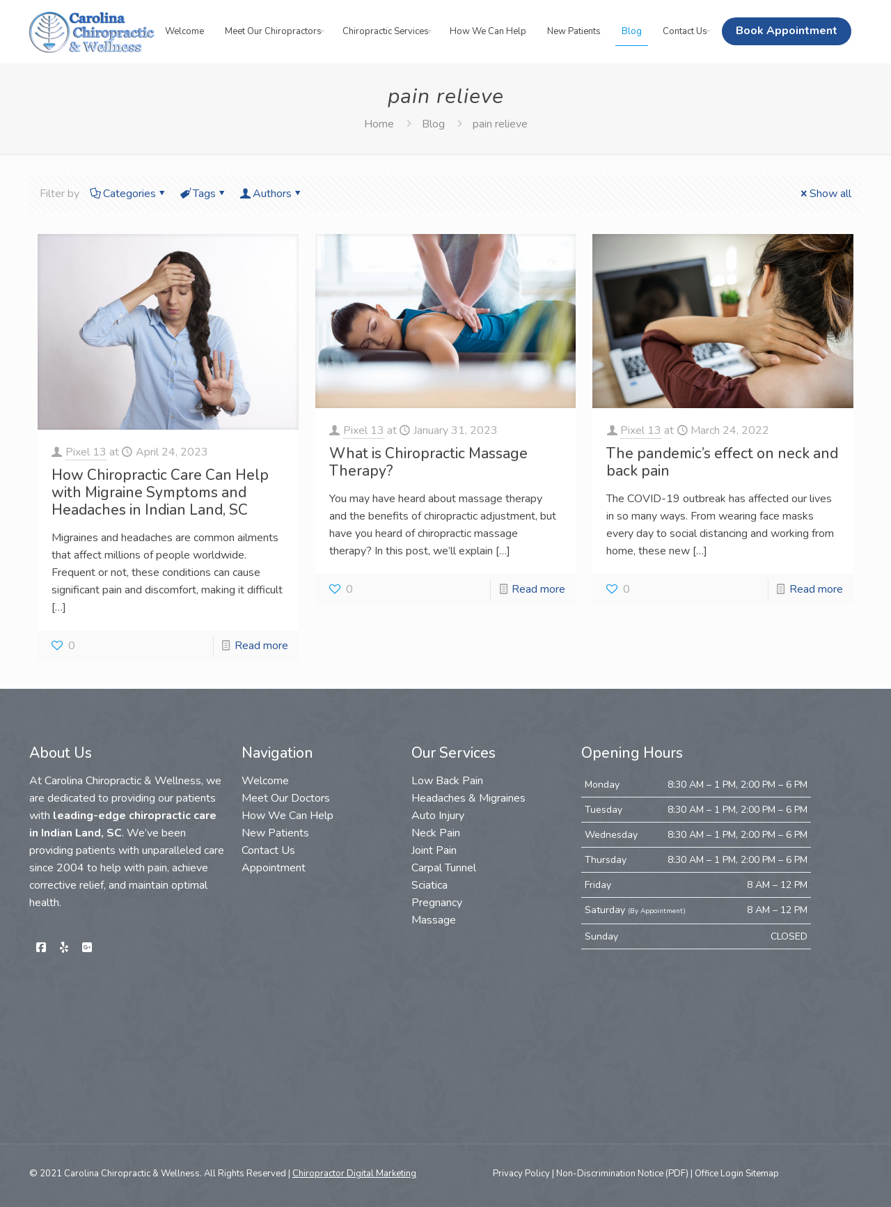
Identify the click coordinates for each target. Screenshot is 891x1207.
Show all (824, 193)
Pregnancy (436, 902)
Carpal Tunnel (443, 867)
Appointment (274, 867)
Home (379, 124)
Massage (433, 920)
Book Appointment (786, 30)
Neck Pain (435, 833)
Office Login (719, 1173)
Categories (128, 193)
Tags (203, 193)
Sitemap (761, 1173)
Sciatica (429, 885)
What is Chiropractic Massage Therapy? (428, 462)
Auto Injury (437, 815)
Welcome (265, 780)
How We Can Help (287, 815)
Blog (433, 124)
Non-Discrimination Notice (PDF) (622, 1173)
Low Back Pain (447, 780)
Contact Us (268, 850)
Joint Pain (434, 850)
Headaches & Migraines (468, 798)
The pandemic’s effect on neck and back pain (722, 462)
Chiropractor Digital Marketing (354, 1173)
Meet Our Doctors (286, 798)
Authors (271, 193)
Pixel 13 (86, 452)
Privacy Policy (521, 1173)
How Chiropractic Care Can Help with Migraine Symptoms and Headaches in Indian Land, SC (160, 492)
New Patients (275, 833)
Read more (261, 645)
